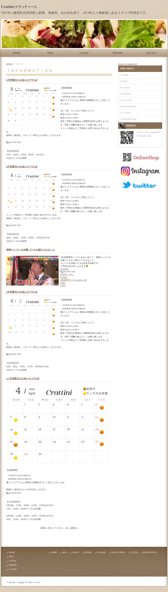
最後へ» (74, 527)
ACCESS (151, 53)
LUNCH (84, 53)
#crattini (63, 277)
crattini (21, 582)
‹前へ (50, 527)
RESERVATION (130, 119)
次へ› (67, 527)
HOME (17, 53)
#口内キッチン (67, 274)
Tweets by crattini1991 (127, 64)
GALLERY (127, 100)
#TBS (62, 283)
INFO (50, 53)
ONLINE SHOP (129, 106)
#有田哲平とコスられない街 (73, 280)
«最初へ (43, 527)
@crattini (64, 269)
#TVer (63, 285)
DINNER (117, 53)
